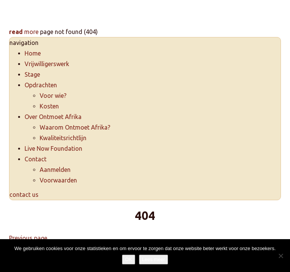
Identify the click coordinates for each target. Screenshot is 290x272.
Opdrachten (41, 85)
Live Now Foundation (53, 148)
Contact (35, 159)
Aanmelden (55, 169)
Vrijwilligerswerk (47, 63)
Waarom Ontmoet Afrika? (75, 127)
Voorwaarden (58, 180)
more (24, 31)
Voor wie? (53, 95)
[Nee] (280, 256)
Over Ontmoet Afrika (53, 116)
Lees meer (153, 259)
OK (128, 259)
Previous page (28, 238)
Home (33, 53)
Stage (32, 74)
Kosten (49, 106)
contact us (24, 194)
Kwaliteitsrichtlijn (63, 137)
